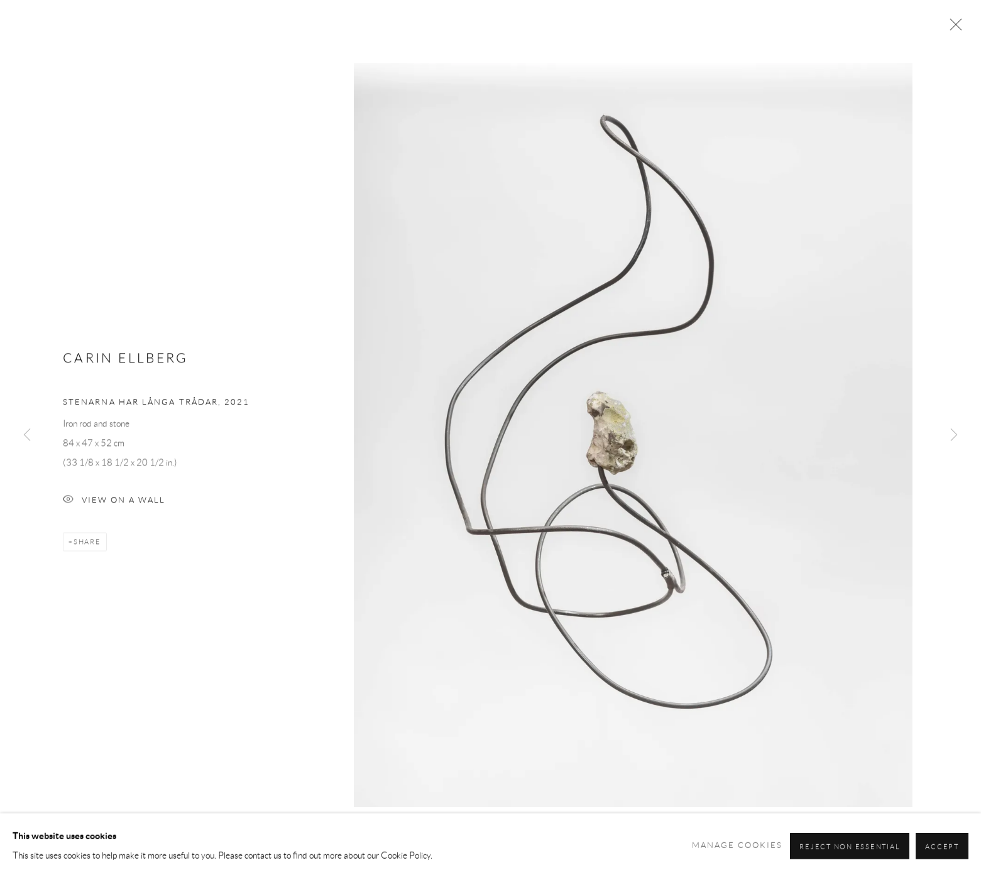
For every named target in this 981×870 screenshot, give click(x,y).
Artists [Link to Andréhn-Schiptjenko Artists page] (511, 40)
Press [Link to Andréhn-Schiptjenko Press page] (795, 40)
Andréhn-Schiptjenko (132, 40)
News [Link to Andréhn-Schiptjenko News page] (642, 40)
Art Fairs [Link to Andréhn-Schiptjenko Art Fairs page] (696, 40)
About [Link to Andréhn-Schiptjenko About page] (843, 40)
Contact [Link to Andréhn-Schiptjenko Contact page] (899, 40)
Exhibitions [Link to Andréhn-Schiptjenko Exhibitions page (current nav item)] (579, 40)
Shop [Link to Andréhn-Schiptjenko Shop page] (750, 40)
